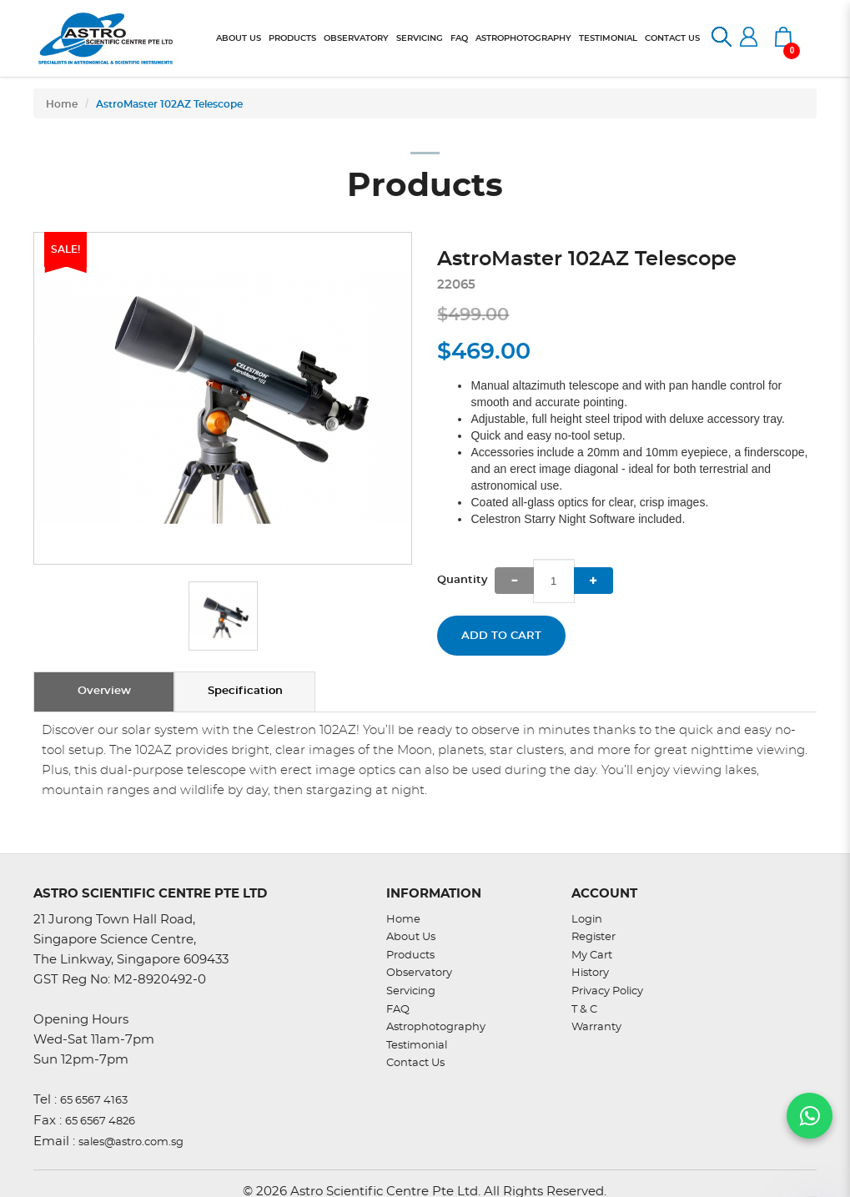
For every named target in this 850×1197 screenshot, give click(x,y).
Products (410, 955)
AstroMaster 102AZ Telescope (169, 104)
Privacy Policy (607, 991)
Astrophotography (435, 1027)
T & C (584, 1009)
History (590, 973)
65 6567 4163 (94, 1100)
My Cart (591, 955)
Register (593, 937)
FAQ (398, 1009)
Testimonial (416, 1045)
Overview (104, 691)
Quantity (462, 580)
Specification (245, 691)
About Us (410, 937)
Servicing (410, 991)
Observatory (419, 973)
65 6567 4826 (100, 1121)
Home (62, 104)
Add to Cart (501, 636)
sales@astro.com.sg (131, 1142)
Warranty (596, 1027)
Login (586, 919)
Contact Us (415, 1063)
